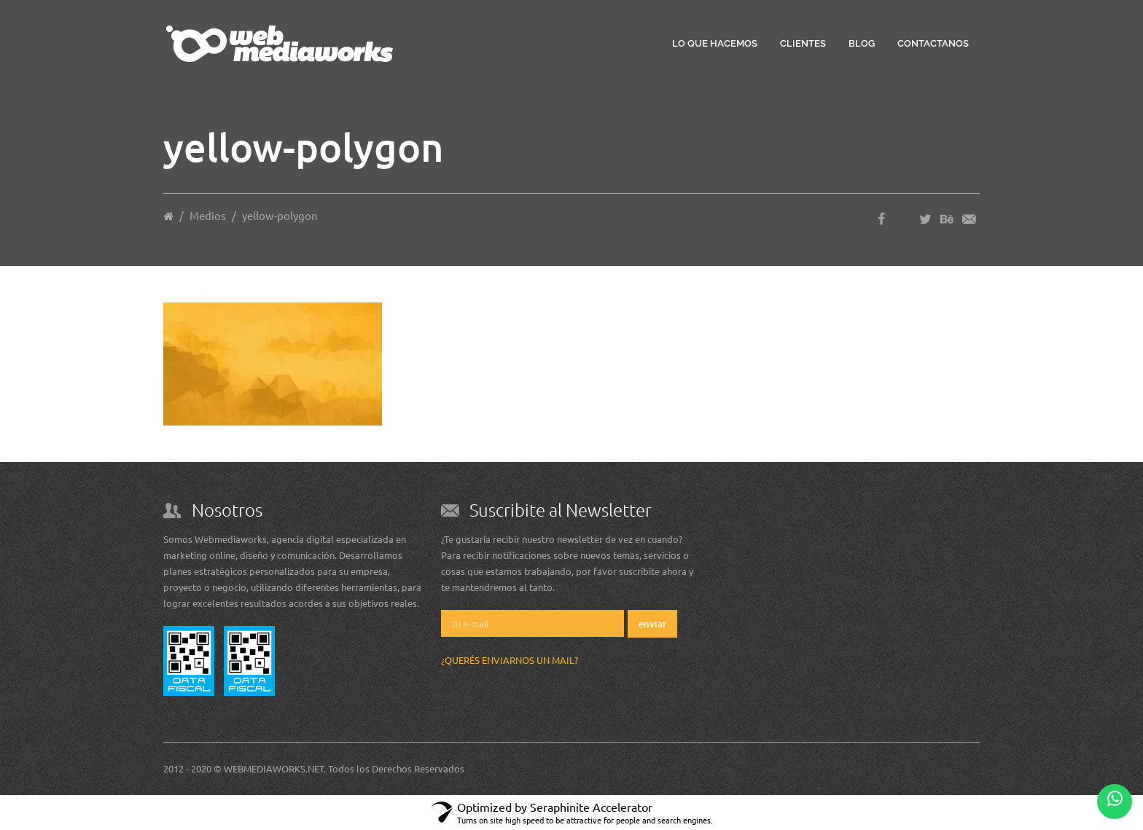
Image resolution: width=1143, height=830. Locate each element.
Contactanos (933, 43)
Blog (862, 43)
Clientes (803, 43)
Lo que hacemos (714, 43)
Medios (208, 215)
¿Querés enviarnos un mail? (509, 660)
